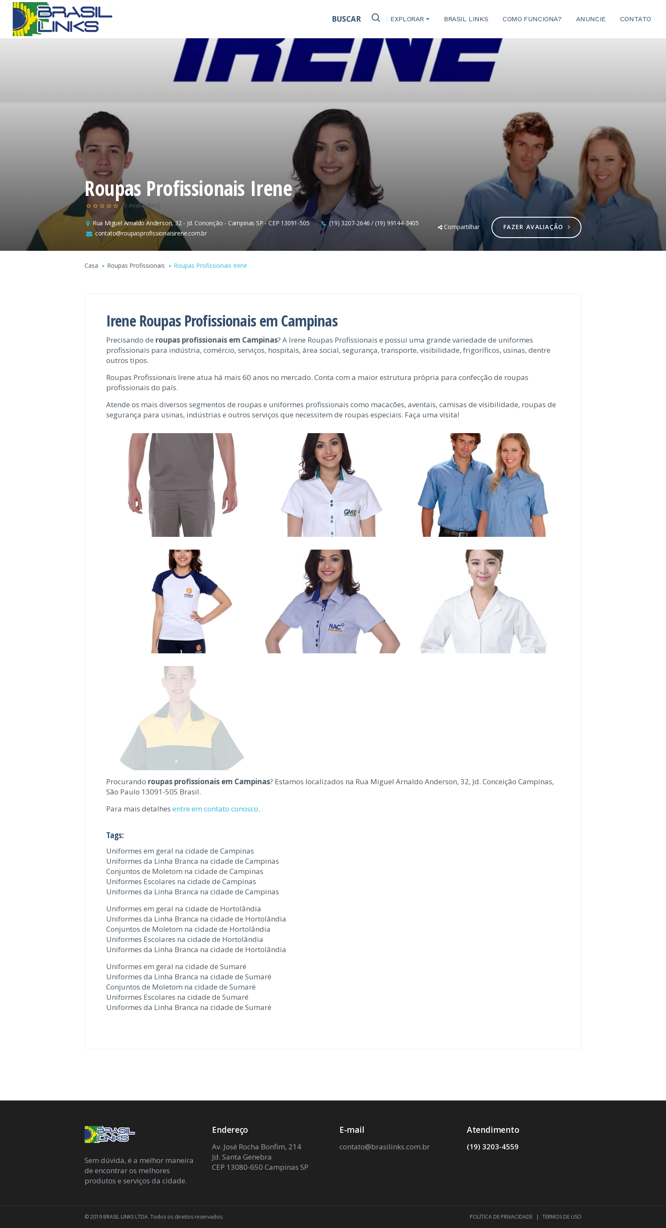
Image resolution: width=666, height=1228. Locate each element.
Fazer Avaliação (536, 227)
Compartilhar (459, 227)
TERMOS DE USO (561, 1216)
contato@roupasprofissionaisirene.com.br (151, 233)
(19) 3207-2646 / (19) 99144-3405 (374, 223)
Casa (91, 265)
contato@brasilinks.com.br (384, 1146)
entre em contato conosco (215, 809)
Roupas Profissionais (136, 265)
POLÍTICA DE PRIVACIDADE (501, 1216)
